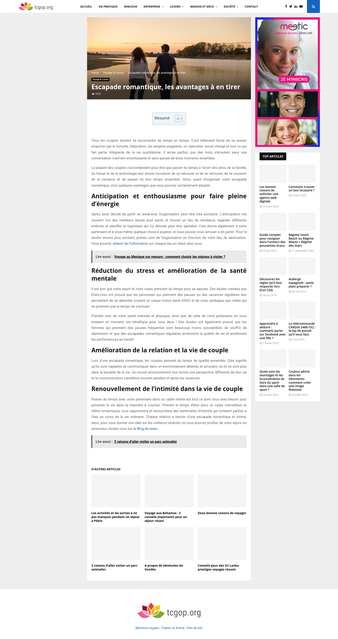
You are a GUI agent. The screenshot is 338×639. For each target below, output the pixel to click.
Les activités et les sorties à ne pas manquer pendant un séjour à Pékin (115, 517)
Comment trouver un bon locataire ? (302, 188)
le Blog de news (145, 429)
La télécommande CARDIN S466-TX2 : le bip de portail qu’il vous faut (302, 328)
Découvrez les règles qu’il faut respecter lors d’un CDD (271, 284)
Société (229, 6)
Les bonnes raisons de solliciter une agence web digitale (269, 194)
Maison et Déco (202, 6)
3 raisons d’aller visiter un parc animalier (114, 567)
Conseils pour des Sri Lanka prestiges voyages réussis (218, 567)
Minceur (130, 6)
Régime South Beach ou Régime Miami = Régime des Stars (301, 240)
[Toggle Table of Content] (176, 118)
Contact (251, 6)
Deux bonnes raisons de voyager (222, 513)
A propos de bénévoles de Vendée (164, 567)
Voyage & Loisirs (100, 79)
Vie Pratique (108, 6)
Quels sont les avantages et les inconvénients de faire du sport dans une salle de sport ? (272, 380)
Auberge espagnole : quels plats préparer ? (301, 282)
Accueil (86, 6)
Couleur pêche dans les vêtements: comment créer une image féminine (300, 380)
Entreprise (152, 6)
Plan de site (194, 628)
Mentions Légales (147, 628)
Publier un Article (173, 628)
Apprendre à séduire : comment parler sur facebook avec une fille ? (273, 330)
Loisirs (175, 6)
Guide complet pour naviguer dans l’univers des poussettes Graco (272, 240)
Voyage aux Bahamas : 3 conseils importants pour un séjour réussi (166, 517)
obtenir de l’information (130, 244)
